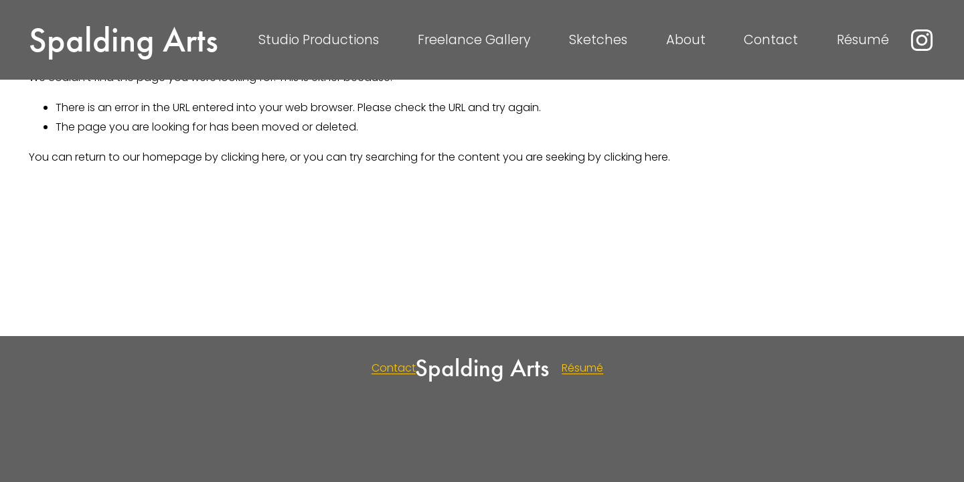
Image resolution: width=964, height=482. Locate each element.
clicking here (253, 157)
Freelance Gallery (474, 40)
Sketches (598, 40)
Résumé (863, 40)
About (686, 40)
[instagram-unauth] (921, 40)
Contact (771, 40)
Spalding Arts (123, 40)
